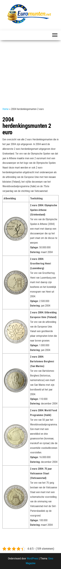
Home (5, 109)
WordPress (32, 558)
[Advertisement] (30, 72)
